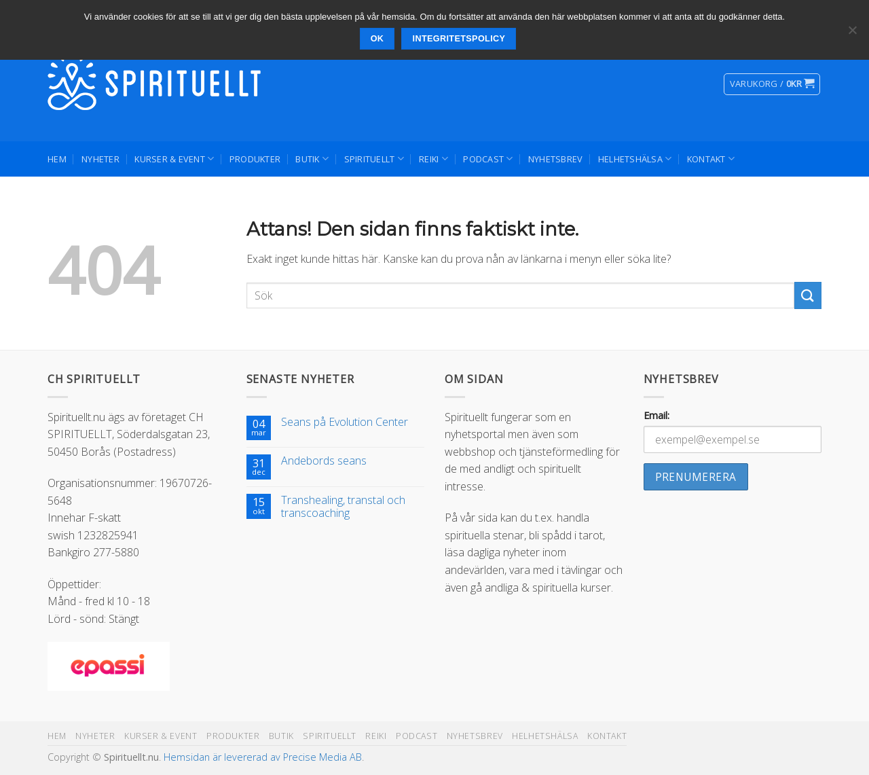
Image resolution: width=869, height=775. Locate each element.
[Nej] (852, 34)
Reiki (433, 158)
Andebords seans (324, 460)
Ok (377, 38)
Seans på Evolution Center (344, 422)
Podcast (488, 158)
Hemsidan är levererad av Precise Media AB (263, 757)
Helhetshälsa (635, 158)
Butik (312, 158)
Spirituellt (374, 158)
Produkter (254, 159)
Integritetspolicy (459, 38)
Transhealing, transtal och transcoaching (343, 507)
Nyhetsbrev (555, 159)
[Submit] (807, 295)
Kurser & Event (174, 158)
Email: (656, 415)
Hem (57, 159)
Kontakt (711, 158)
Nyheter (100, 159)
